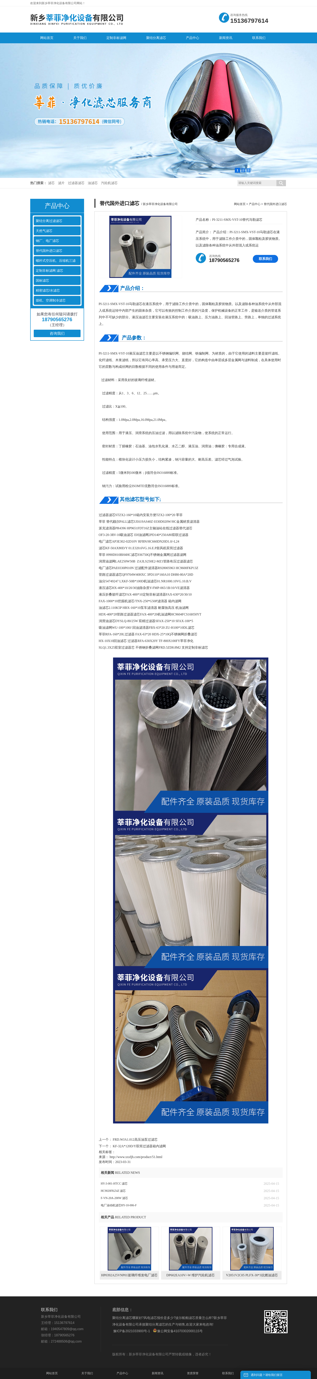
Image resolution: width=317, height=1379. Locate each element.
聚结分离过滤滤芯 (49, 221)
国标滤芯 (42, 280)
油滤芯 (93, 183)
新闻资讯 (157, 1373)
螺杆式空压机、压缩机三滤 (56, 260)
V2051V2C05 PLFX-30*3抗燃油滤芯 (252, 1275)
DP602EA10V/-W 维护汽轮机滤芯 (190, 1275)
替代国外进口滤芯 (49, 250)
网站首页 (240, 204)
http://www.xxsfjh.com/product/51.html (136, 1157)
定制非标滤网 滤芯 (49, 270)
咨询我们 (57, 333)
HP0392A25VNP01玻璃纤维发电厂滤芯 (129, 1275)
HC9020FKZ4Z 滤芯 (113, 1190)
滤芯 (51, 183)
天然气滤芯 (44, 231)
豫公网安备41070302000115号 (178, 1330)
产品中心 (254, 204)
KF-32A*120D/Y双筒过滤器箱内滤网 (139, 1146)
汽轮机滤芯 (109, 183)
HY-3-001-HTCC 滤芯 (114, 1183)
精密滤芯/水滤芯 (48, 290)
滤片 (61, 183)
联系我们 (265, 259)
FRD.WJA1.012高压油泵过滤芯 (135, 1139)
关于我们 (87, 1373)
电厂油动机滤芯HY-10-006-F (119, 1205)
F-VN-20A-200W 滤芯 (114, 1198)
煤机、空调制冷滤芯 (51, 300)
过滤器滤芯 (76, 183)
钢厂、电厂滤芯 (47, 241)
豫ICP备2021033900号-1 (131, 1331)
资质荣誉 (193, 1373)
